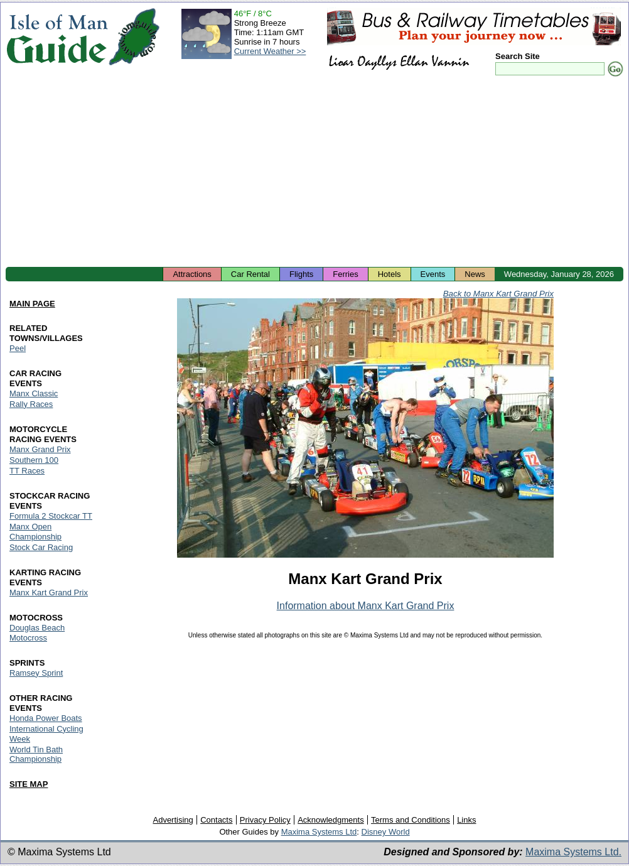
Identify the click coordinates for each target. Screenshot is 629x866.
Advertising (173, 820)
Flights (301, 274)
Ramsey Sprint (36, 673)
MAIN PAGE (32, 303)
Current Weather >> (270, 51)
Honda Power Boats (45, 718)
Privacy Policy (265, 820)
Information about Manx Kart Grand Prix (365, 605)
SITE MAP (28, 784)
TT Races (27, 470)
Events (433, 274)
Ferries (345, 274)
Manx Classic (33, 393)
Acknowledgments (331, 820)
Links (466, 820)
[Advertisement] (314, 173)
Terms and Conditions (410, 820)
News (475, 274)
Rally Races (31, 404)
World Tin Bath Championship (36, 754)
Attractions (192, 274)
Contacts (216, 820)
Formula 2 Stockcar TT (50, 516)
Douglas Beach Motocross (37, 632)
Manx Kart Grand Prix (48, 592)
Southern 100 (33, 460)
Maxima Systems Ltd (319, 831)
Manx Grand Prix (40, 449)
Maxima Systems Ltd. (573, 852)
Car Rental (250, 274)
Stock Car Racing (41, 547)
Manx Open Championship (35, 531)
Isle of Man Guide (57, 36)
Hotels (389, 274)
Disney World (386, 831)
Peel (17, 348)
